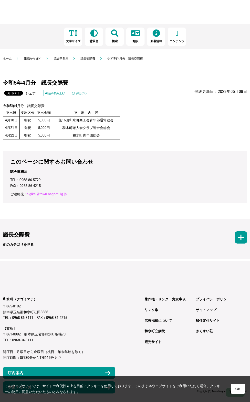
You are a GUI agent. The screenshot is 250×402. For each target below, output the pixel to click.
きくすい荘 (204, 331)
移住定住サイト (208, 321)
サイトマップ (206, 310)
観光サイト (153, 342)
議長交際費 (88, 58)
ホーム (7, 58)
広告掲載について (158, 321)
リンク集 (151, 310)
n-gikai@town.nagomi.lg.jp (46, 194)
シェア (30, 93)
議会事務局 (61, 58)
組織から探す (33, 58)
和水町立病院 (155, 331)
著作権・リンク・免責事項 (165, 299)
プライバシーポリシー (213, 299)
